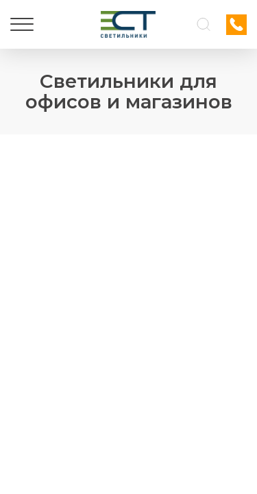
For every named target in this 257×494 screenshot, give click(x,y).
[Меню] (22, 24)
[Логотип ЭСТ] (128, 24)
